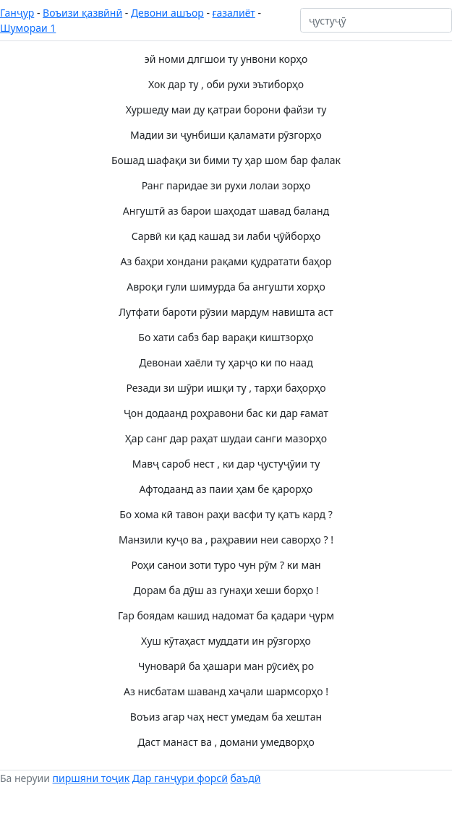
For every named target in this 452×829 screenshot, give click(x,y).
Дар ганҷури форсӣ (180, 778)
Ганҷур (17, 13)
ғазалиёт (234, 13)
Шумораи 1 (28, 28)
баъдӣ (246, 778)
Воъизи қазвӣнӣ (82, 13)
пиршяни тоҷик (91, 778)
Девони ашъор (167, 13)
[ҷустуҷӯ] (376, 20)
